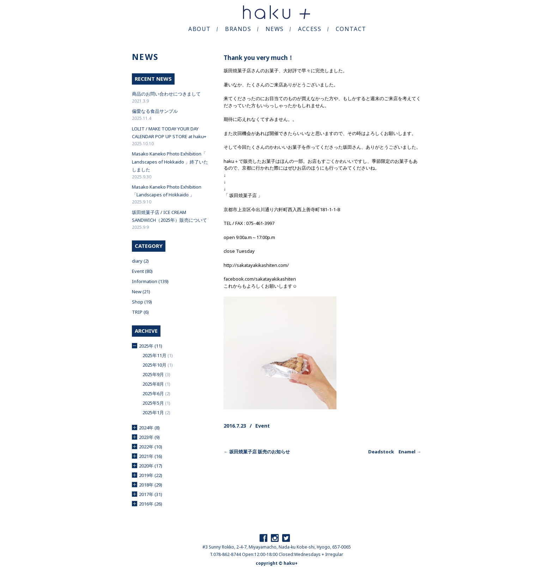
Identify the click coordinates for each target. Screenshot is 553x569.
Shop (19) (142, 302)
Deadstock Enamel (391, 451)
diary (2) (140, 261)
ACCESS (310, 29)
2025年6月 (153, 393)
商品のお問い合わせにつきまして (166, 94)
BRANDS (238, 29)
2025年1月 (153, 412)
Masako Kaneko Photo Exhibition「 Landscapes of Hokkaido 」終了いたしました (170, 161)
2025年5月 (153, 403)
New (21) (141, 291)
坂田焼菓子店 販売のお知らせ (259, 451)
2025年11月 (154, 355)
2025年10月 (154, 365)
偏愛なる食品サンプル (155, 111)
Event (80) (142, 271)
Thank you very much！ (259, 58)
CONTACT (351, 29)
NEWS (275, 29)
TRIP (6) (140, 312)
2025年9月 (153, 374)
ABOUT (199, 29)
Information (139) (150, 281)
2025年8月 (153, 384)
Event (262, 425)
